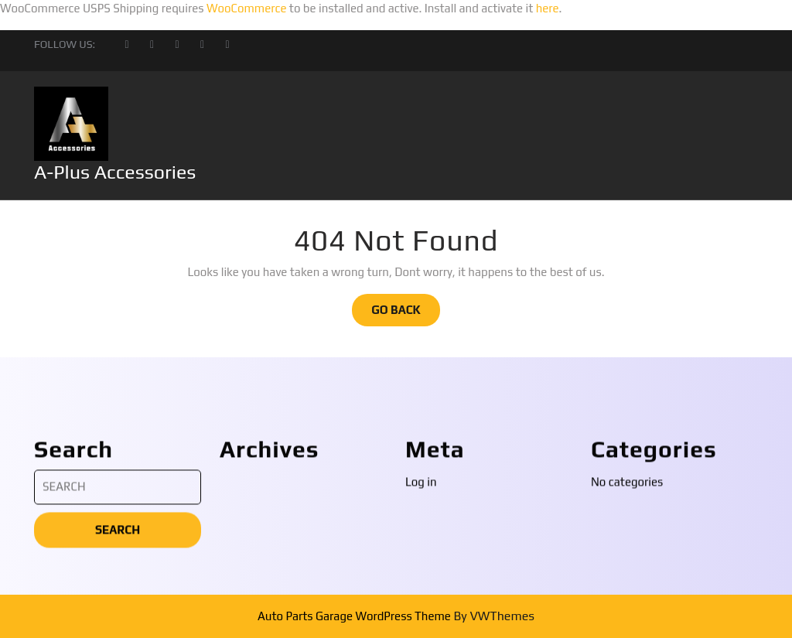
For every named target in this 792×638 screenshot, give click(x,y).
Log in (421, 612)
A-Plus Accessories (115, 172)
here (547, 8)
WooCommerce (247, 8)
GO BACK (405, 314)
